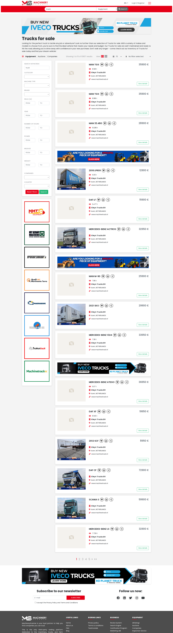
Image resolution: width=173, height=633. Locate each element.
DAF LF (92, 199)
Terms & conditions (95, 625)
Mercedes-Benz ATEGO (102, 382)
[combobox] (36, 77)
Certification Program (118, 628)
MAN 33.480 (95, 123)
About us (69, 625)
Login (134, 3)
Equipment (30, 56)
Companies (52, 56)
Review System (116, 623)
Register (141, 3)
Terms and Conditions (69, 603)
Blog (67, 631)
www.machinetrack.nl (99, 79)
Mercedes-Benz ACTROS (103, 229)
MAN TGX (94, 64)
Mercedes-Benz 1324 (101, 335)
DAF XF (93, 411)
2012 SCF (94, 440)
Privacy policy (93, 623)
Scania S (94, 499)
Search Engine (115, 625)
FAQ (67, 628)
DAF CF (93, 470)
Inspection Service (139, 631)
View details (142, 84)
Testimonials (93, 628)
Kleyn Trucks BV (98, 72)
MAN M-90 (95, 276)
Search (123, 9)
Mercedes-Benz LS (99, 528)
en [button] (125, 3)
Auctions (41, 56)
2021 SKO (94, 305)
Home (68, 623)
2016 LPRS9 (95, 170)
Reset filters (32, 192)
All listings (136, 623)
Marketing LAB (115, 631)
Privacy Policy (51, 603)
